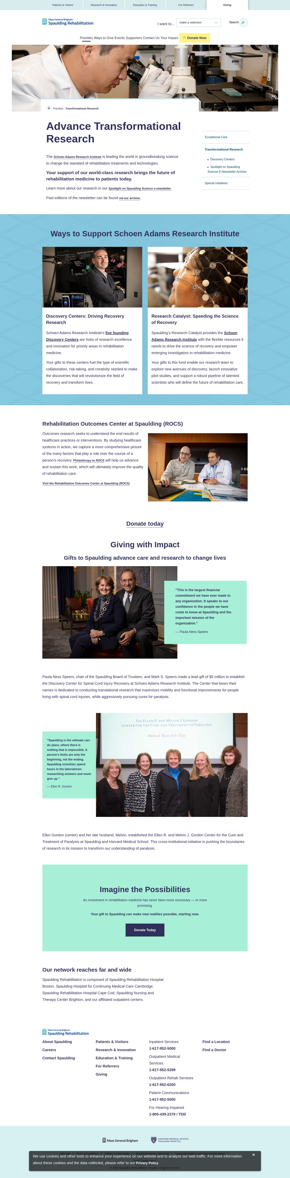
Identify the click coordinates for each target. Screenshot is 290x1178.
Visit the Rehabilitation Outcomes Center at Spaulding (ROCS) (91, 483)
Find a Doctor (214, 1050)
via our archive (131, 198)
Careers (49, 1050)
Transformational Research (224, 148)
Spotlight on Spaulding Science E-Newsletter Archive (227, 169)
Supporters (138, 37)
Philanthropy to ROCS (90, 460)
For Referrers (186, 5)
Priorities (63, 37)
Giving (227, 5)
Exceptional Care (216, 136)
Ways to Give (90, 37)
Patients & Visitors (62, 5)
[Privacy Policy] (147, 1163)
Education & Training (145, 5)
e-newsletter (144, 188)
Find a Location (216, 1042)
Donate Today (145, 930)
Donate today (145, 523)
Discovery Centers (222, 158)
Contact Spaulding (58, 1058)
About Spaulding (57, 1042)
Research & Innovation (104, 5)
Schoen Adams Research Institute (80, 156)
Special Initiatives (216, 182)
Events (114, 37)
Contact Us (165, 37)
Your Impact (192, 37)
